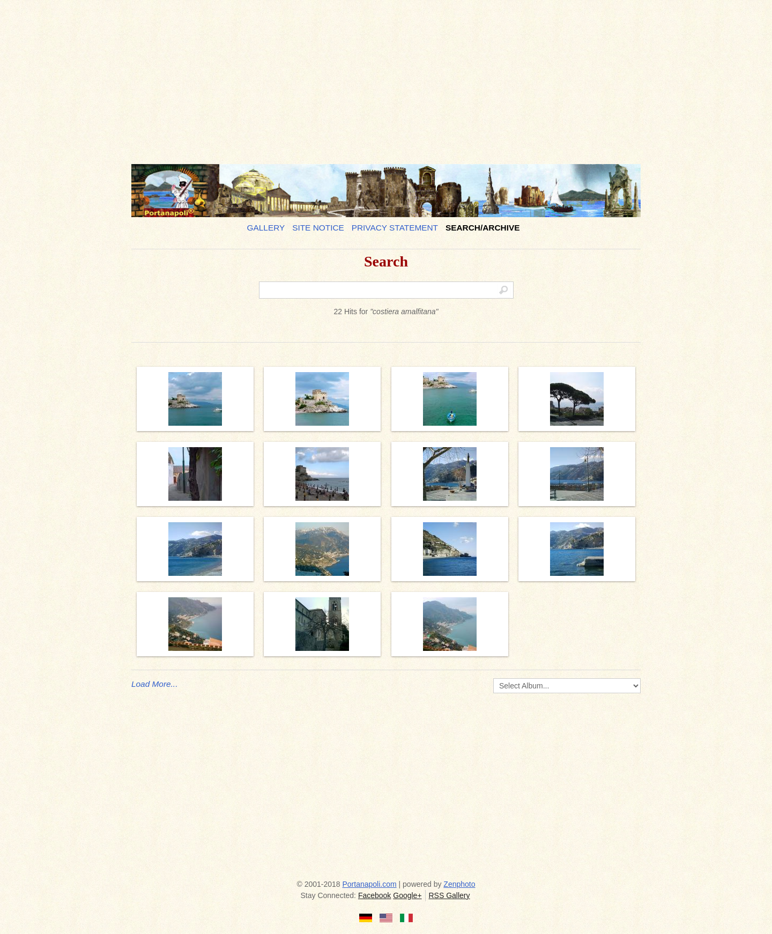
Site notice (318, 227)
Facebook (374, 895)
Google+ (407, 895)
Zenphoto (459, 884)
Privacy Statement (395, 227)
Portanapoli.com (370, 884)
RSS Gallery (449, 895)
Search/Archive (483, 227)
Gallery (266, 227)
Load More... (154, 683)
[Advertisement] (386, 78)
